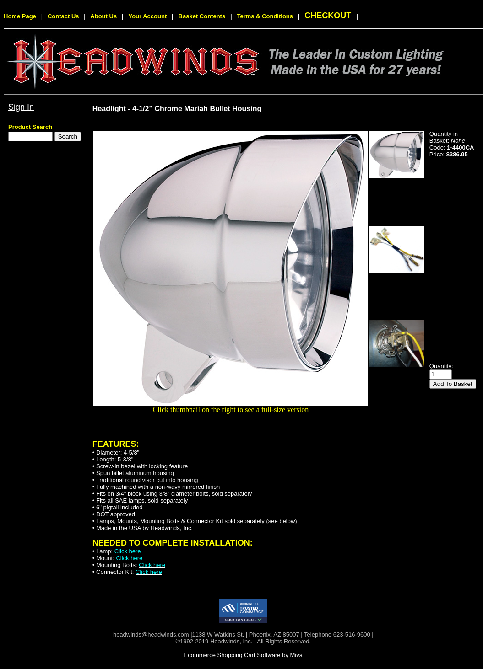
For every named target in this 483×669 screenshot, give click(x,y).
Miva (296, 655)
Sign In (21, 107)
